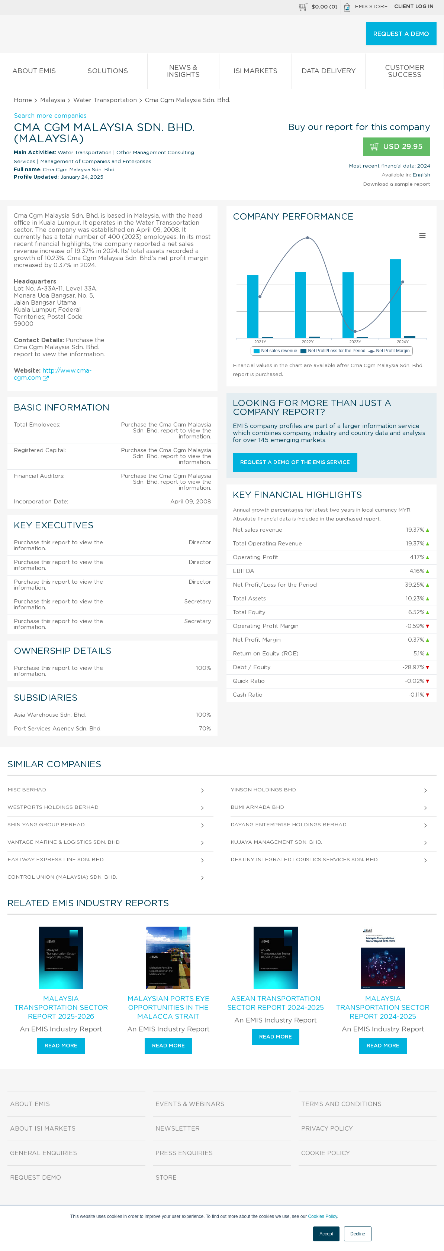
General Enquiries (43, 1153)
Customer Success (404, 73)
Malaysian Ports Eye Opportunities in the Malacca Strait (168, 1008)
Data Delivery (328, 72)
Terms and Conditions (341, 1104)
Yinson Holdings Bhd (263, 790)
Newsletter (177, 1129)
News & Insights (183, 73)
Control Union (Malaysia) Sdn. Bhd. (62, 877)
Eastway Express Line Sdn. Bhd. (55, 859)
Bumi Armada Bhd (257, 807)
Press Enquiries (184, 1153)
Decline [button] (357, 1234)
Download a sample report (396, 184)
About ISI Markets (42, 1129)
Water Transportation (105, 100)
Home (23, 100)
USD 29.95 (396, 147)
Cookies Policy (322, 1216)
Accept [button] (326, 1234)
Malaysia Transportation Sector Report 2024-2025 (382, 1008)
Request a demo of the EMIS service (295, 462)
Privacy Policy (327, 1129)
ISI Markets (255, 72)
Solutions (107, 72)
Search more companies (50, 116)
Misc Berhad (26, 790)
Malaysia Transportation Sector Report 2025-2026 (61, 1008)
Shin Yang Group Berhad (46, 824)
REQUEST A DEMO (401, 34)
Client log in (414, 6)
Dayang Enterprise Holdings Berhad (289, 824)
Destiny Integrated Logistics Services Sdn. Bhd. (305, 859)
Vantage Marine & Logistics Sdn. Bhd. (63, 842)
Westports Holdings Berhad (53, 807)
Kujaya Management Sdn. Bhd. (276, 842)
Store (166, 1178)
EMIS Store (366, 7)
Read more (61, 1046)
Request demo (35, 1178)
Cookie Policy (325, 1153)
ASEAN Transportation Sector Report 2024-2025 (275, 1003)
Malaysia (52, 100)
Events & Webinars (189, 1104)
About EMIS (33, 72)
